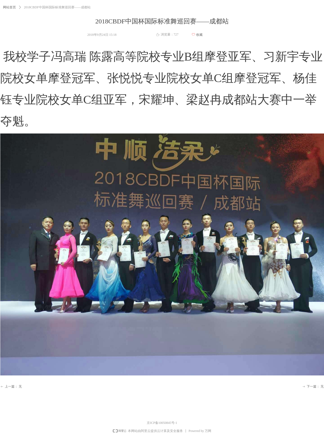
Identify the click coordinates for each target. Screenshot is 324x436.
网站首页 (9, 7)
